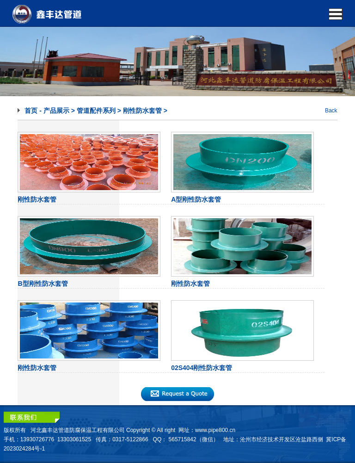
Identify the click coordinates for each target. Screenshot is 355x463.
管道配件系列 (96, 110)
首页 (30, 110)
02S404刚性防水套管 (201, 367)
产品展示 (56, 110)
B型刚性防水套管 (42, 283)
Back (331, 110)
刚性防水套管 (142, 110)
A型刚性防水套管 (196, 199)
